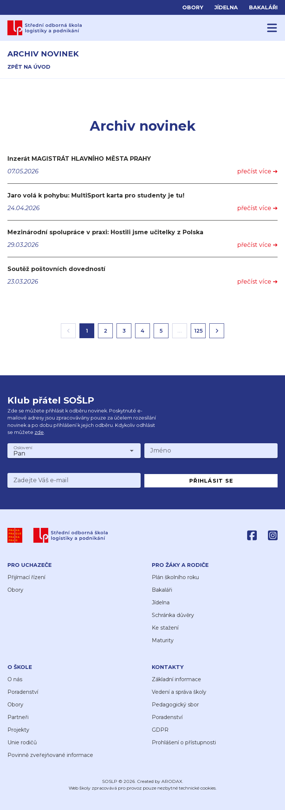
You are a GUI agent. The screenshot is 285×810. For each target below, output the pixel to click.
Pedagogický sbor (175, 704)
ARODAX (171, 781)
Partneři (18, 717)
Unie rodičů (22, 742)
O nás (14, 679)
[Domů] (44, 27)
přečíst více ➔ (257, 171)
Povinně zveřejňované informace (50, 755)
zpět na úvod (28, 66)
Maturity (163, 640)
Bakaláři (263, 7)
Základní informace (176, 679)
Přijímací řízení (26, 577)
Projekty (18, 729)
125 (198, 330)
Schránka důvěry (173, 615)
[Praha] (14, 535)
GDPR (160, 729)
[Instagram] (273, 535)
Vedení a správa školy (179, 692)
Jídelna (226, 7)
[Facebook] (252, 535)
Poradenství (22, 692)
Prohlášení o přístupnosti (184, 742)
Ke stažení (165, 627)
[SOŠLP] (70, 535)
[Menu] (272, 27)
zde (39, 432)
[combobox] (74, 450)
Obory (192, 7)
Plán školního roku (175, 577)
